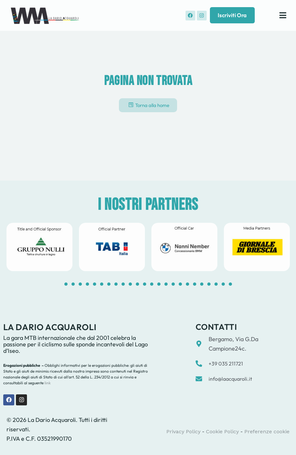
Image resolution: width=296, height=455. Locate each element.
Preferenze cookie (267, 431)
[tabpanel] (39, 247)
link (47, 382)
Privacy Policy (183, 431)
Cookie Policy (222, 431)
